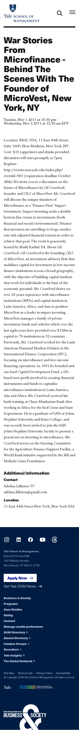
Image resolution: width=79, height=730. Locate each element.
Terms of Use (25, 673)
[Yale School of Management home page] (22, 13)
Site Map (9, 673)
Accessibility (63, 673)
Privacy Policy (44, 673)
